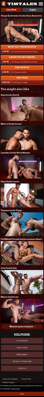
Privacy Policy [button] (15, 389)
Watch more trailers (21, 326)
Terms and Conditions (10, 379)
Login (32, 9)
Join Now (11, 9)
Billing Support (22, 354)
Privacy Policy (26, 379)
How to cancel (22, 347)
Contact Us (22, 368)
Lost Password (22, 340)
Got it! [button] (22, 394)
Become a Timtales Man (22, 361)
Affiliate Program (8, 382)
